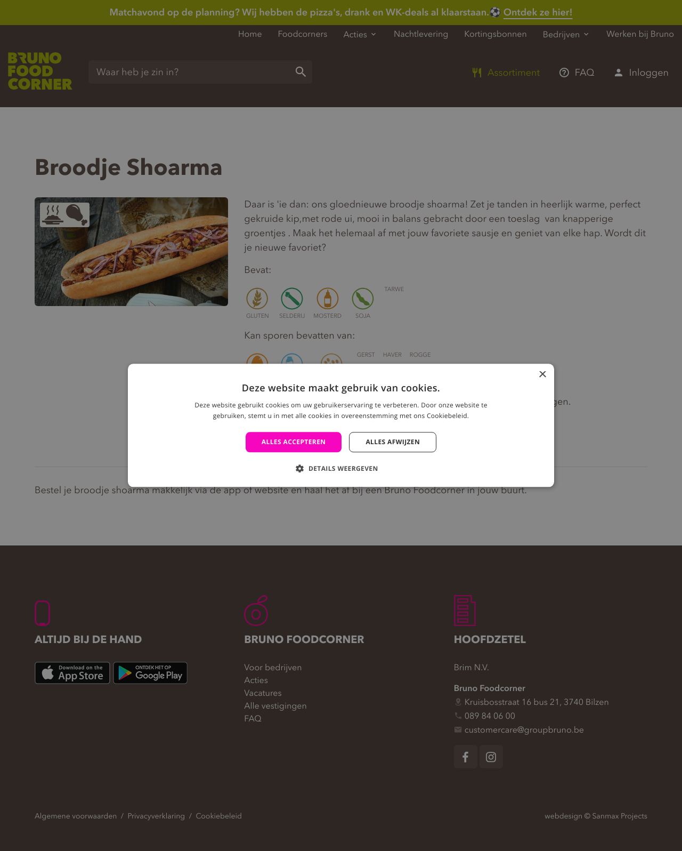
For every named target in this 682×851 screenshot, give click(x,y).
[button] (341, 468)
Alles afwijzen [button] (393, 441)
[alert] (341, 425)
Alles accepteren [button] (294, 441)
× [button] (542, 375)
